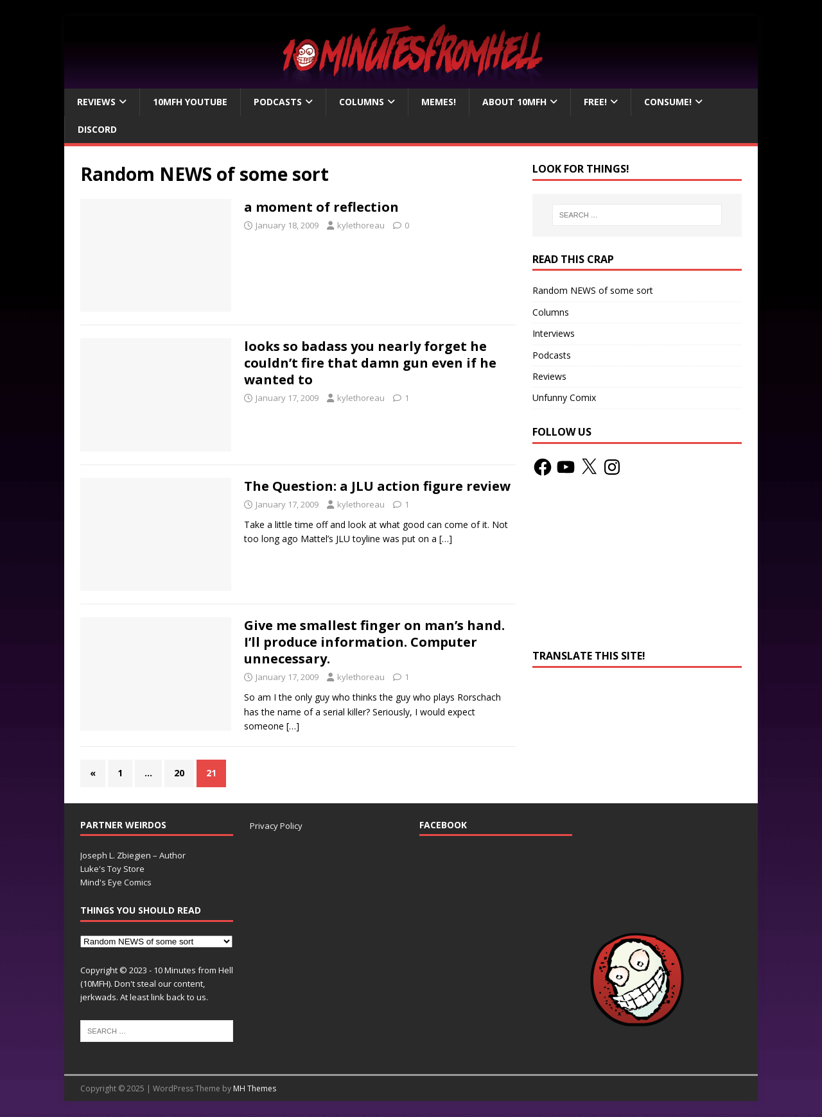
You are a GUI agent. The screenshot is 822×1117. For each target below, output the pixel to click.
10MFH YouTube (190, 102)
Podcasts (278, 102)
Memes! (438, 102)
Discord (97, 129)
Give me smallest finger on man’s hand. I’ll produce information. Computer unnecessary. (374, 642)
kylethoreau (361, 225)
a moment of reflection (321, 207)
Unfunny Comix (564, 397)
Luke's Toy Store (112, 868)
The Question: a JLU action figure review (377, 486)
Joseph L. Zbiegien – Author (133, 855)
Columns (361, 102)
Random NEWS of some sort (592, 290)
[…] (445, 539)
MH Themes (254, 1088)
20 (179, 773)
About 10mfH (514, 102)
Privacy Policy (276, 825)
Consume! (668, 102)
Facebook (443, 825)
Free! (595, 102)
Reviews (96, 102)
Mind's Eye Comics (116, 882)
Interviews (553, 333)
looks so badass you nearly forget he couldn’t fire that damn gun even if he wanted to (370, 362)
